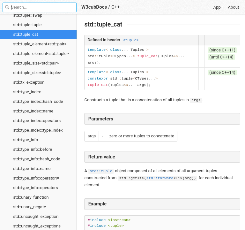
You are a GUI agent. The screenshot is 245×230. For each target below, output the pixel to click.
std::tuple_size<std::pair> (36, 63)
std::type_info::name (31, 168)
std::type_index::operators (37, 120)
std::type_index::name (33, 111)
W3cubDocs (94, 7)
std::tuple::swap (27, 15)
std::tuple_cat (25, 34)
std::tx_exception (28, 82)
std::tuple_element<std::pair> (39, 44)
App (217, 7)
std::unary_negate (29, 206)
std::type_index (27, 91)
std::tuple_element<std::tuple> (41, 53)
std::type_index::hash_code (38, 101)
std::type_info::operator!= (36, 178)
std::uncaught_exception (35, 216)
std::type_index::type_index (38, 130)
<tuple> (131, 40)
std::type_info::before (32, 149)
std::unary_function (30, 197)
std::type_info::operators (35, 187)
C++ (115, 7)
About (233, 7)
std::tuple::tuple (27, 24)
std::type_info (25, 139)
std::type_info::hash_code (36, 159)
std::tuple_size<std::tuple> (37, 72)
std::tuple (101, 171)
